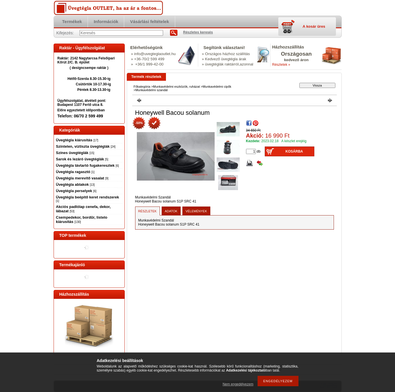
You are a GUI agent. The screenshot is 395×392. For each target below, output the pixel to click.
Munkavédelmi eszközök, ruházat (176, 86)
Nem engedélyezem (238, 384)
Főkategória (142, 86)
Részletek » (281, 65)
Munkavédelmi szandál (151, 90)
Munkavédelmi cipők (217, 86)
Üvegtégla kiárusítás (77, 140)
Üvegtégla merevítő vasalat (82, 178)
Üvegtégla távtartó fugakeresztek (87, 165)
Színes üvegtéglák (75, 153)
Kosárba (294, 151)
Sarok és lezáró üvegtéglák (82, 159)
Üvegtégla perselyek (76, 191)
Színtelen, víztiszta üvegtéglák (86, 146)
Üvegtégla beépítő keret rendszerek (87, 198)
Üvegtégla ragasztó (75, 172)
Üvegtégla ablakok (75, 184)
